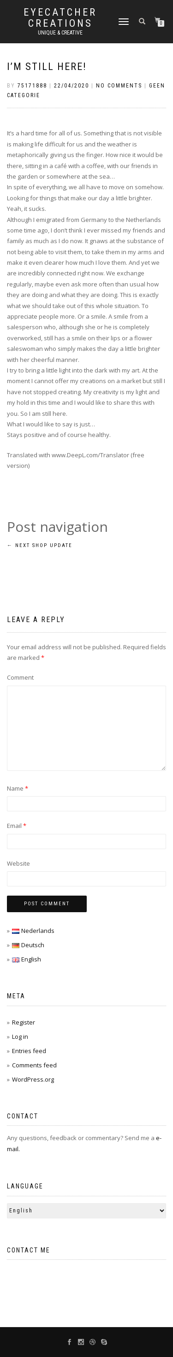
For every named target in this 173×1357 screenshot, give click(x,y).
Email (16, 825)
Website (18, 863)
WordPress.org (33, 1079)
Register (23, 1022)
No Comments (119, 85)
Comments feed (34, 1065)
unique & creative (60, 32)
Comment (20, 677)
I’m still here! (47, 66)
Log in (20, 1036)
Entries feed (29, 1051)
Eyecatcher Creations (60, 18)
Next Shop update (39, 545)
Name (17, 788)
